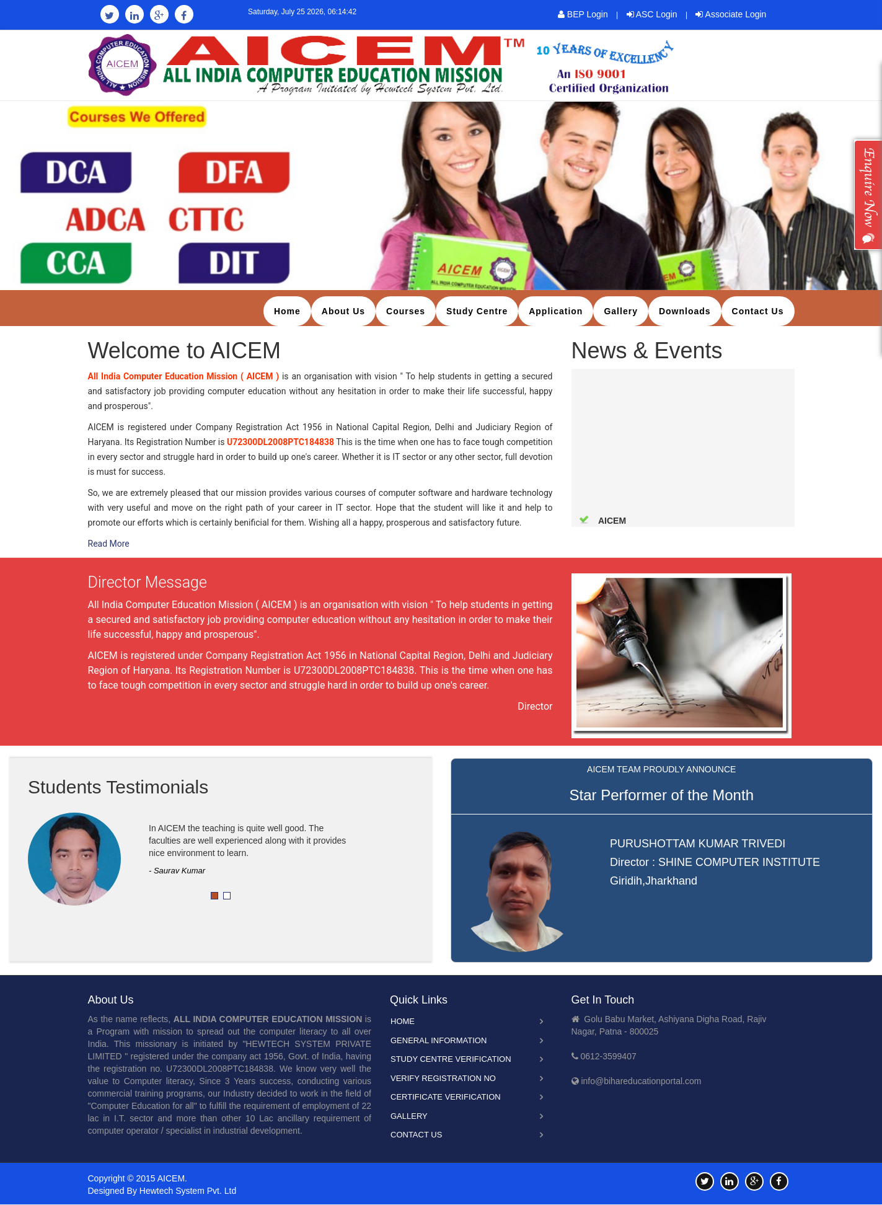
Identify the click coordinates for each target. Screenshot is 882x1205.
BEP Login (583, 14)
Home (287, 311)
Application (556, 311)
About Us (343, 311)
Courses (405, 311)
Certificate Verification (445, 1096)
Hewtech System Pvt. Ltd (187, 1191)
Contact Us (758, 311)
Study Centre (477, 311)
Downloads (685, 311)
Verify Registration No (443, 1078)
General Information (438, 1040)
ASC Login (652, 14)
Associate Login (730, 14)
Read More (109, 544)
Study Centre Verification (450, 1059)
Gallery (620, 311)
